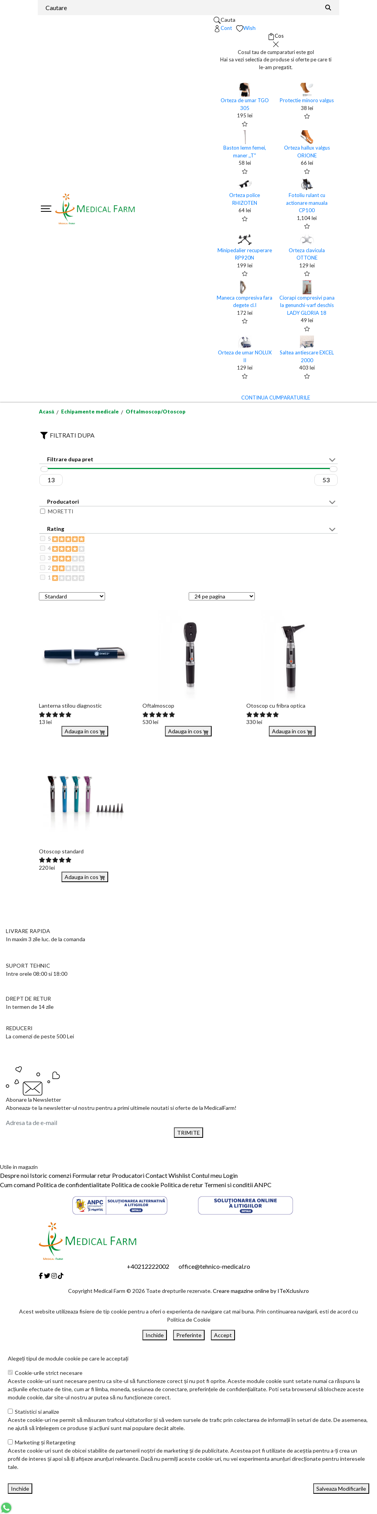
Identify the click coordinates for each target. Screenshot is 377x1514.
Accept (223, 1335)
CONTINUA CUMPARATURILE (275, 397)
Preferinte (189, 1335)
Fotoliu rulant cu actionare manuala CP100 (307, 202)
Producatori (128, 1175)
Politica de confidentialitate (73, 1184)
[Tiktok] (60, 1275)
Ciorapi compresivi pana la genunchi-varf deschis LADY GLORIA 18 (307, 305)
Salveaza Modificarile (341, 1488)
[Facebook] (41, 1275)
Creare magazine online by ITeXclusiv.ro (261, 1290)
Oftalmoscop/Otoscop (156, 411)
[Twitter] (47, 1275)
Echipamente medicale (90, 411)
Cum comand (17, 1184)
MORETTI (61, 511)
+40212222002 (148, 1266)
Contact (156, 1175)
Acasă (46, 411)
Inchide (155, 1335)
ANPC (263, 1184)
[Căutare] (328, 7)
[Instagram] (54, 1275)
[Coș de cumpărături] (276, 36)
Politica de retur (181, 1184)
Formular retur (91, 1175)
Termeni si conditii (228, 1184)
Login (230, 1175)
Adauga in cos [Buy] (85, 731)
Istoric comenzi (50, 1175)
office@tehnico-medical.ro (214, 1266)
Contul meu (206, 1175)
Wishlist (179, 1175)
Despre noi (14, 1175)
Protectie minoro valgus (307, 100)
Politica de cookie (135, 1184)
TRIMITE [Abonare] (188, 1132)
